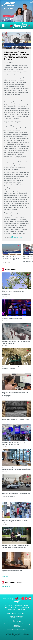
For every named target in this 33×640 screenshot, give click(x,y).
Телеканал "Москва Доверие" (18, 25)
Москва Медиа (10, 633)
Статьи (6, 607)
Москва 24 (18, 633)
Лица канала (11, 609)
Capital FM (16, 635)
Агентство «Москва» (9, 634)
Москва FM (17, 634)
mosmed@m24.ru (18, 626)
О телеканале (9, 605)
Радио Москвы (25, 634)
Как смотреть (14, 607)
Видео (26, 605)
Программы (18, 605)
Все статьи (5, 586)
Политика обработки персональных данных (16, 629)
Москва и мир (16, 237)
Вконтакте (22, 598)
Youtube (29, 598)
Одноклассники (26, 598)
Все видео (5, 576)
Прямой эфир (30, 26)
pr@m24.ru (18, 621)
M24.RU (24, 633)
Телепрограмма (25, 607)
